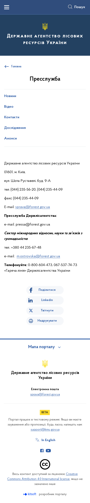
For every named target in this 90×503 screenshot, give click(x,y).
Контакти (11, 117)
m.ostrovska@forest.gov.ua (38, 256)
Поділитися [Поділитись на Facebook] (47, 290)
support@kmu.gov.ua (45, 429)
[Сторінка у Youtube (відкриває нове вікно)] (48, 450)
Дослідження (15, 128)
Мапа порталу (41, 347)
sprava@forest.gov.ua (32, 207)
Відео (8, 107)
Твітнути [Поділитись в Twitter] (47, 310)
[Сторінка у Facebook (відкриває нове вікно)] (41, 450)
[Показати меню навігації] (7, 7)
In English (48, 440)
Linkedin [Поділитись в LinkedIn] (47, 300)
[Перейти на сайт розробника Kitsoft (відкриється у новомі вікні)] (30, 494)
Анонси (10, 139)
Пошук (79, 7)
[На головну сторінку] (45, 34)
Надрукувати (47, 320)
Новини (10, 96)
